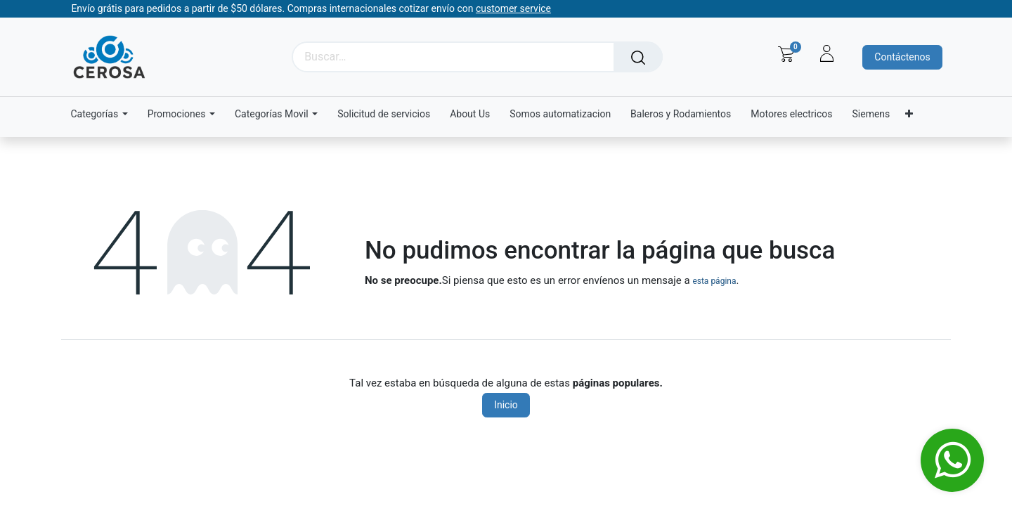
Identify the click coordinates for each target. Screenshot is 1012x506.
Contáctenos (902, 57)
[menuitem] (383, 114)
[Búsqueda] (638, 57)
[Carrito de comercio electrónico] (786, 54)
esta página (714, 281)
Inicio (506, 404)
